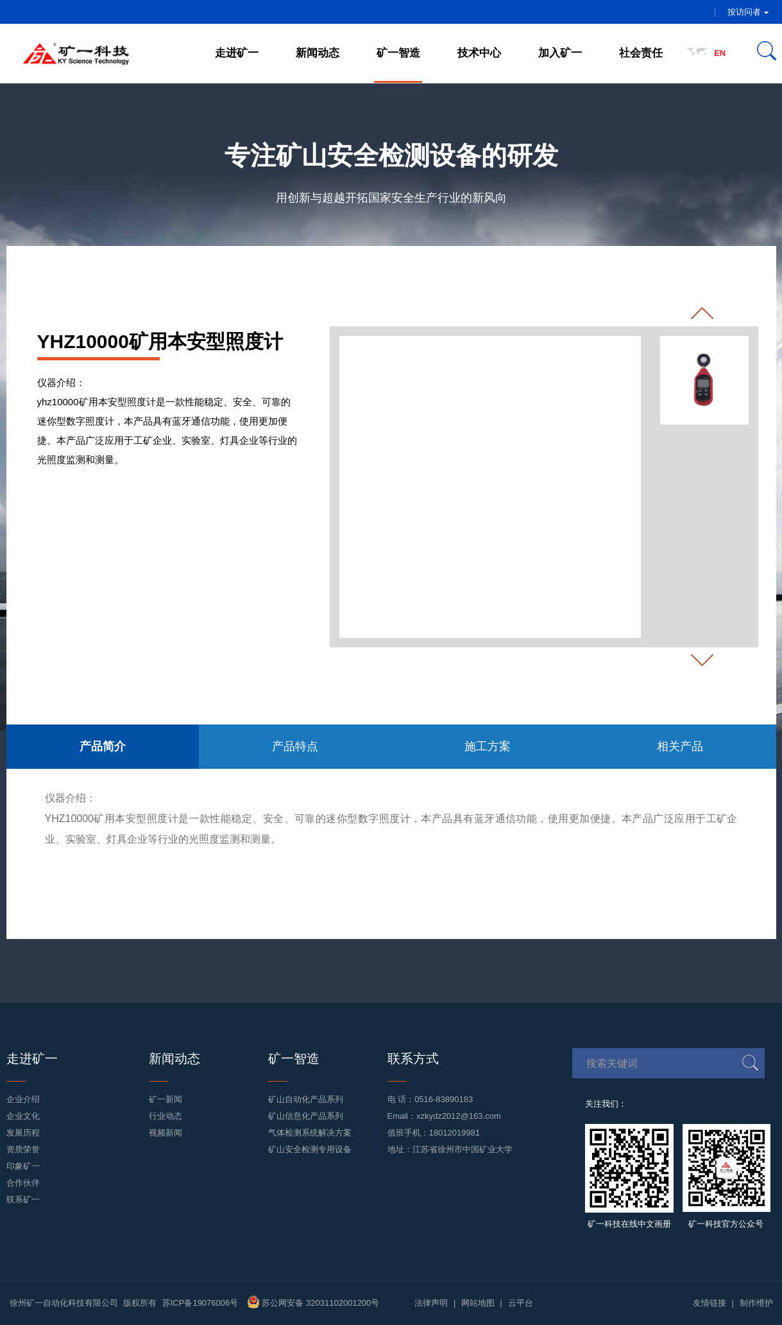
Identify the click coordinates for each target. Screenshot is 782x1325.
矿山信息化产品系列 (305, 1116)
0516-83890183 (443, 1099)
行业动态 (165, 1116)
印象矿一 (23, 1166)
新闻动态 (317, 53)
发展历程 (23, 1132)
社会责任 (641, 53)
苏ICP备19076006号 (200, 1303)
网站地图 (478, 1303)
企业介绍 (23, 1099)
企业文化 (23, 1116)
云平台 (520, 1303)
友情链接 (709, 1303)
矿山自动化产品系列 (305, 1099)
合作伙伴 (23, 1183)
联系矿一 (23, 1199)
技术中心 (479, 53)
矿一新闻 (165, 1099)
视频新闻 (165, 1132)
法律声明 (431, 1303)
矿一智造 (398, 53)
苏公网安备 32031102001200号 (313, 1303)
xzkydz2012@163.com (458, 1116)
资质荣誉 (23, 1149)
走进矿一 (237, 53)
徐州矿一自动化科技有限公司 (64, 1303)
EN (720, 53)
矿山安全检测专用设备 (310, 1149)
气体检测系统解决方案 (310, 1132)
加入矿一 (560, 53)
